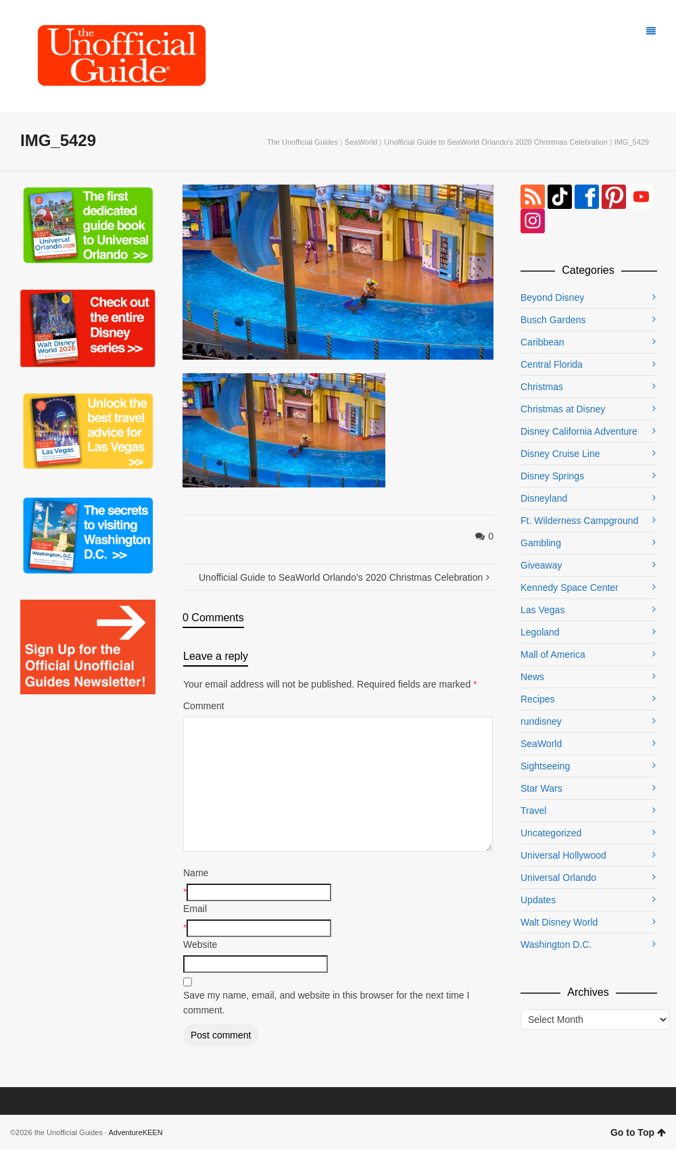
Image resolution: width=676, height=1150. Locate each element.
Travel (533, 810)
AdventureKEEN (136, 1132)
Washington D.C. (556, 944)
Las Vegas (542, 609)
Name (195, 872)
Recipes (538, 699)
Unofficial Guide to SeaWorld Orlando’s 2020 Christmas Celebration (495, 142)
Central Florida (552, 364)
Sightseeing (545, 766)
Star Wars (541, 788)
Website (200, 944)
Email (195, 908)
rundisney (541, 721)
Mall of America (553, 654)
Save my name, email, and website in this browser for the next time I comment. (326, 1002)
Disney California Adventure (579, 431)
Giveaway (541, 565)
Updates (538, 899)
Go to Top (638, 1132)
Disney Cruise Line (560, 453)
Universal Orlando (558, 877)
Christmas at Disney (563, 409)
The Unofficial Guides (302, 142)
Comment (203, 705)
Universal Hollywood (563, 855)
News (532, 676)
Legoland (540, 632)
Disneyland (544, 498)
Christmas (542, 386)
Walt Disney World (559, 922)
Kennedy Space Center (570, 587)
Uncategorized (551, 833)
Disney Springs (552, 476)
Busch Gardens (553, 319)
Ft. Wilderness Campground (579, 520)
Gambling (541, 542)
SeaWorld (361, 142)
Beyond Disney (552, 297)
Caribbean (542, 342)
